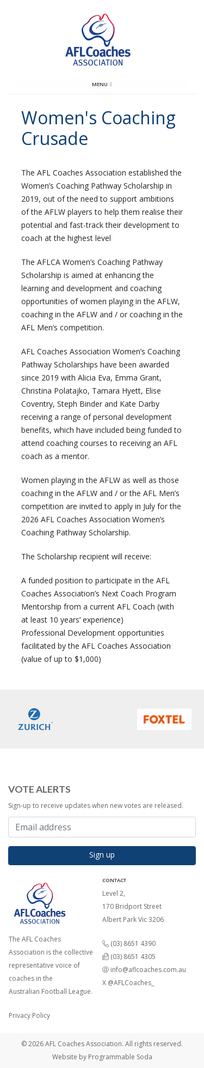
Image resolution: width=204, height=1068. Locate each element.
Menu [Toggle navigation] (102, 84)
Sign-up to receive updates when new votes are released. (95, 805)
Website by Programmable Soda (102, 1056)
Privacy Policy (29, 1015)
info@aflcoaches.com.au (148, 969)
